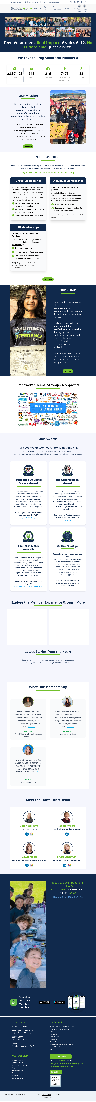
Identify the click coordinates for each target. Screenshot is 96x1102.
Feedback (53, 1050)
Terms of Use (8, 1095)
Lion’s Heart (46, 1095)
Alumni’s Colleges (18, 1071)
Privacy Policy (20, 1095)
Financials (53, 1040)
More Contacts (53, 2)
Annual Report (55, 1048)
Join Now (28, 146)
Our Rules (53, 1035)
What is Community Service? (60, 1030)
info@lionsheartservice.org (35, 2)
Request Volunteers (19, 1069)
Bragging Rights (17, 1061)
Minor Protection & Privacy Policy (61, 1045)
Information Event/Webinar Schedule (63, 1027)
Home (29, 8)
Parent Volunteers (56, 1043)
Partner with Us (17, 1064)
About (36, 8)
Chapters (67, 8)
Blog (76, 8)
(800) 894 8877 (16, 2)
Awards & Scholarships (20, 1066)
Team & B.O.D (54, 1038)
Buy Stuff (15, 1076)
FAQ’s (52, 1033)
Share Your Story (18, 1079)
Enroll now (48, 280)
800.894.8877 (17, 1038)
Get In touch (18, 1023)
